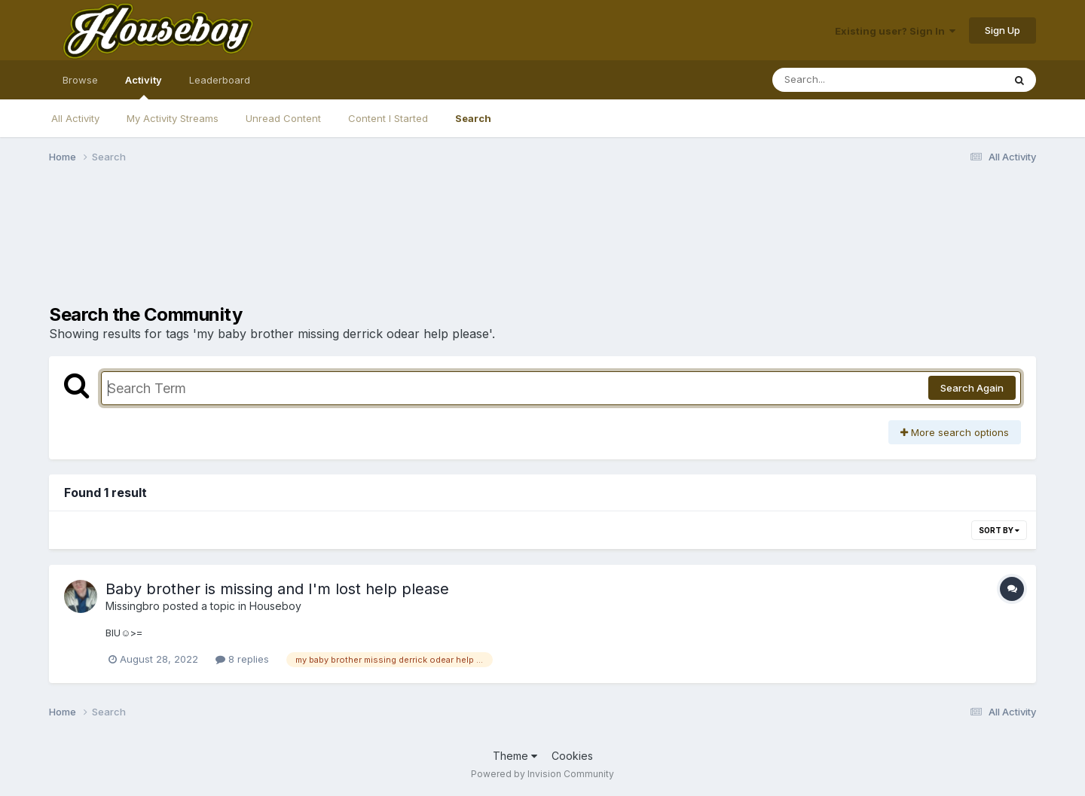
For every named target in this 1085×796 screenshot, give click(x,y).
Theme (515, 755)
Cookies (572, 755)
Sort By (999, 530)
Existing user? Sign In (895, 31)
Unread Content (283, 118)
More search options (954, 432)
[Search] (846, 80)
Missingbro (132, 605)
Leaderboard (219, 80)
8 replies (242, 659)
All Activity (75, 118)
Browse (80, 80)
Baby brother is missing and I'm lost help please (277, 589)
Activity (143, 86)
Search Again (972, 388)
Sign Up (1002, 30)
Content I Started (388, 118)
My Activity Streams (173, 118)
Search (473, 118)
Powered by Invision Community (542, 773)
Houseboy (275, 605)
